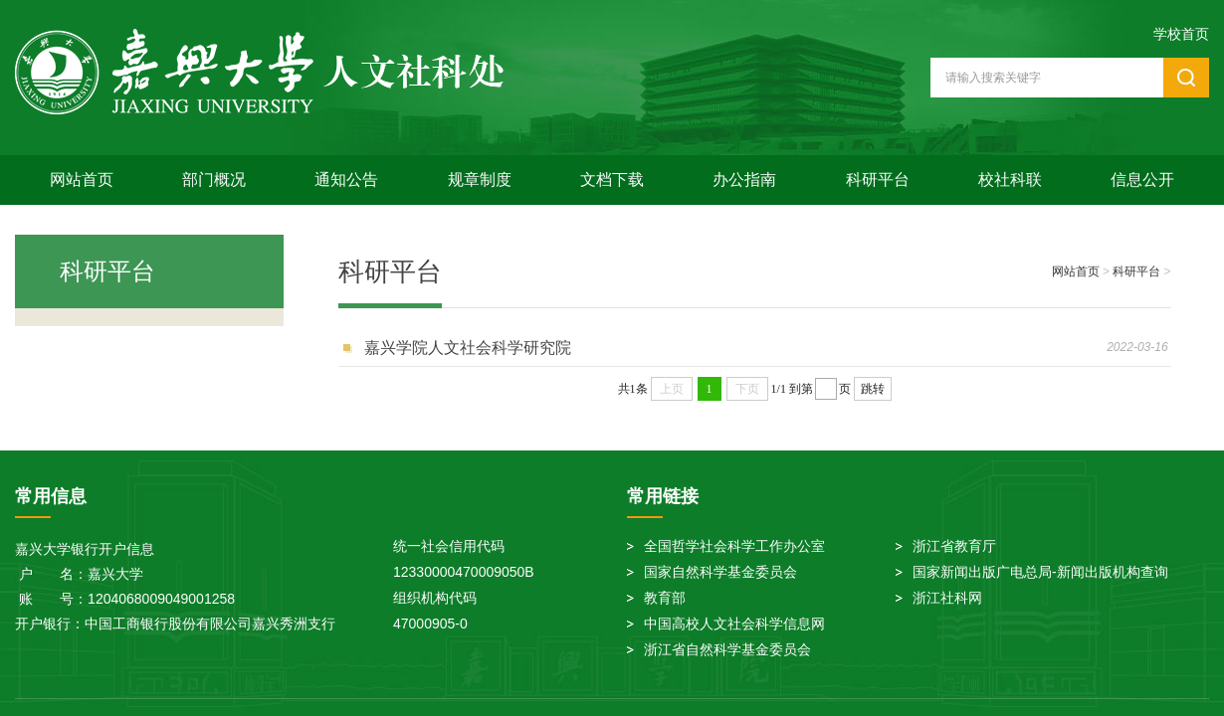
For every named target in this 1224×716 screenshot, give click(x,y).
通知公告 (346, 179)
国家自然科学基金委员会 (720, 572)
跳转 (873, 389)
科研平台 (878, 179)
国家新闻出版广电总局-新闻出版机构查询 (1040, 572)
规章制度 (479, 179)
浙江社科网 (947, 598)
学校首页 (1181, 34)
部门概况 (214, 179)
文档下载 (612, 179)
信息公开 (1142, 179)
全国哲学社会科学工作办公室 (734, 546)
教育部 (665, 598)
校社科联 (1010, 179)
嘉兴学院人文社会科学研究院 (467, 347)
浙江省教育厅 (954, 546)
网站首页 (81, 179)
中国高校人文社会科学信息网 (734, 623)
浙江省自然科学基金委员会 (727, 649)
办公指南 (744, 179)
